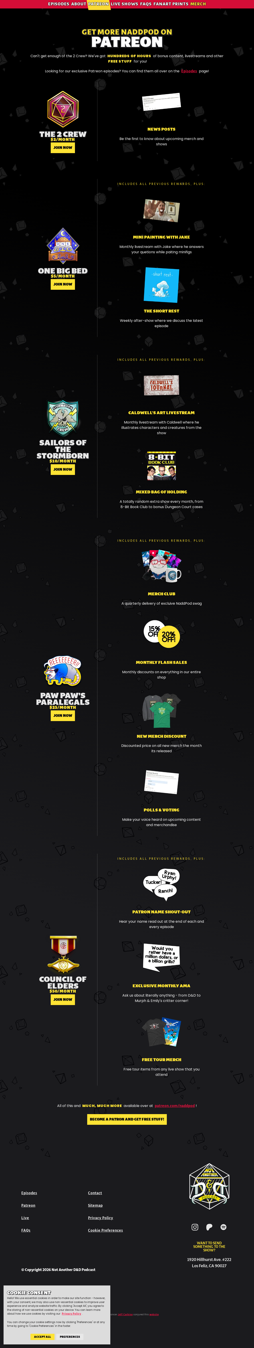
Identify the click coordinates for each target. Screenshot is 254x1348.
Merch (198, 10)
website (154, 1314)
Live (25, 1217)
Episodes (58, 10)
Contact (95, 1193)
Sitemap (95, 1205)
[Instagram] (195, 1231)
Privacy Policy (100, 1217)
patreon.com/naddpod (175, 1106)
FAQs (146, 10)
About (79, 10)
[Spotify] (223, 1231)
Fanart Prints (171, 10)
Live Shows (124, 10)
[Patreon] (209, 1231)
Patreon (98, 10)
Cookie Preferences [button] (105, 1230)
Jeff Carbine (125, 1314)
